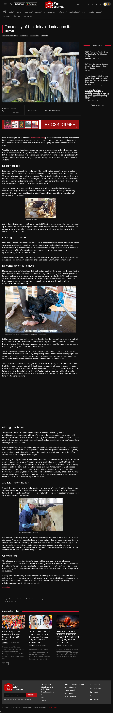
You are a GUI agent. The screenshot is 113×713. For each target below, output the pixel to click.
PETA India (12, 602)
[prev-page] (3, 663)
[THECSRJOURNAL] (54, 4)
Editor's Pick (24, 36)
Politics (32, 645)
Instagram (97, 688)
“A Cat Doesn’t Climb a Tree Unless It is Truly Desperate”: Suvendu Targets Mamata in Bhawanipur (39, 637)
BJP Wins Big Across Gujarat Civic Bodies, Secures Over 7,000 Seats (11, 635)
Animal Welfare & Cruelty (10, 36)
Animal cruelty (14, 599)
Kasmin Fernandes (15, 110)
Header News (34, 36)
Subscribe (6, 587)
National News (90, 59)
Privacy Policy (26, 699)
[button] (10, 4)
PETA (6, 602)
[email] (15, 695)
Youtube (96, 699)
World (59, 645)
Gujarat (5, 642)
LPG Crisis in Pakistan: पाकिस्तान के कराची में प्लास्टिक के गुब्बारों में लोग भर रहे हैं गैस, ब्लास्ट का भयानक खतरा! (67, 637)
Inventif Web (53, 707)
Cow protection (25, 599)
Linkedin (96, 692)
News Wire (44, 36)
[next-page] (7, 663)
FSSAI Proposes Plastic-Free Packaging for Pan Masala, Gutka (96, 54)
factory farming (38, 138)
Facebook (97, 685)
